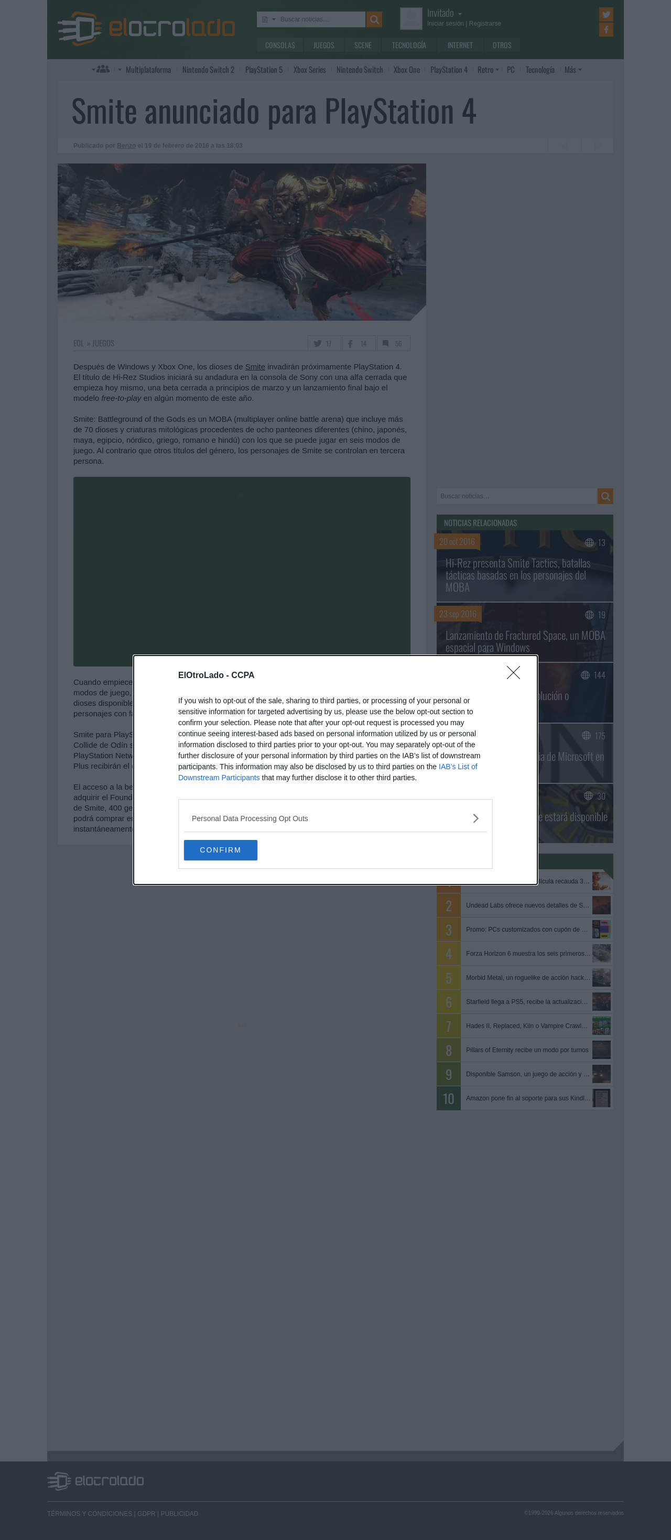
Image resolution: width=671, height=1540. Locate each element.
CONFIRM (233, 850)
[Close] (517, 676)
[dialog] (335, 770)
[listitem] (335, 818)
